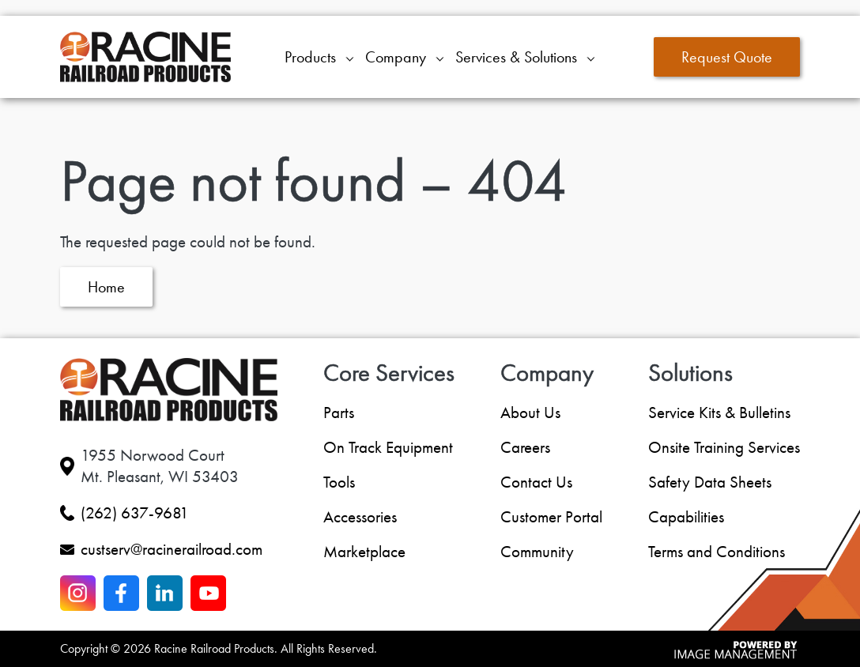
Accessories (360, 516)
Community (537, 551)
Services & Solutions (516, 56)
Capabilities (686, 516)
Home (106, 286)
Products (310, 56)
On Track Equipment (388, 447)
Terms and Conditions (716, 551)
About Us (530, 412)
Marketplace (364, 551)
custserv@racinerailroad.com (171, 549)
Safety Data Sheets (709, 482)
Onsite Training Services (724, 447)
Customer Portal (551, 516)
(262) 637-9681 (135, 512)
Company (395, 56)
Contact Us (536, 482)
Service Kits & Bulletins (719, 412)
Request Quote (726, 56)
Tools (339, 482)
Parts (338, 412)
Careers (525, 447)
